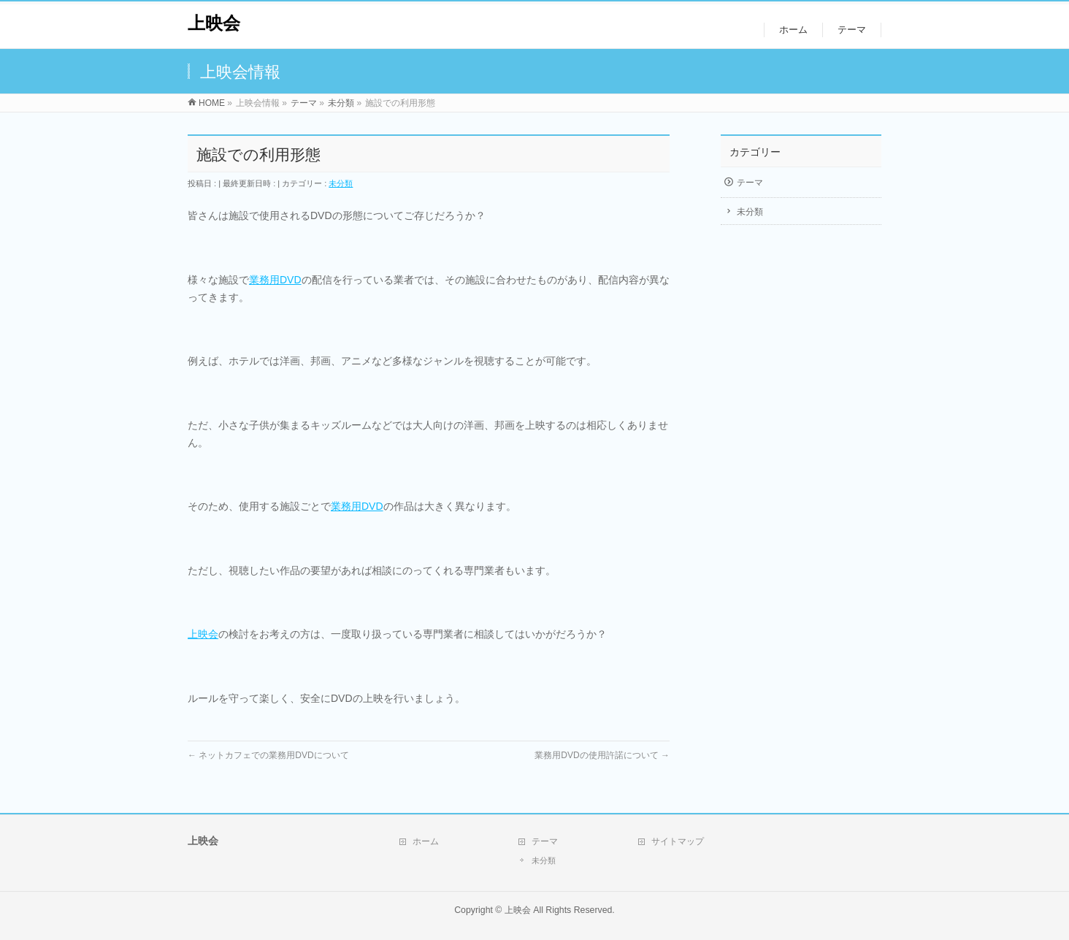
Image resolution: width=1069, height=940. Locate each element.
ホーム (426, 841)
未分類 (341, 183)
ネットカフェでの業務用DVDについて (268, 755)
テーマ (750, 182)
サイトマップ (677, 841)
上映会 (214, 23)
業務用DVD (275, 280)
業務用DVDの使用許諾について (602, 755)
